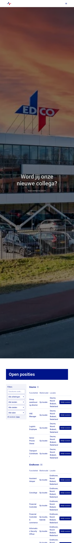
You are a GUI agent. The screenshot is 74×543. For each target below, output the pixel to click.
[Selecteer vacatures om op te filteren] (16, 397)
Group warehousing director (33, 402)
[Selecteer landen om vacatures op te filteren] (16, 402)
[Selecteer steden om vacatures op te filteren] (16, 407)
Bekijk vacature (65, 402)
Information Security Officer (33, 531)
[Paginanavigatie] (66, 3)
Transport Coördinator (33, 453)
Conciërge (33, 493)
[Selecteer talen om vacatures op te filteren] (16, 413)
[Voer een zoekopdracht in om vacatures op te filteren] (16, 391)
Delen (18, 417)
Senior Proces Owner (32, 441)
